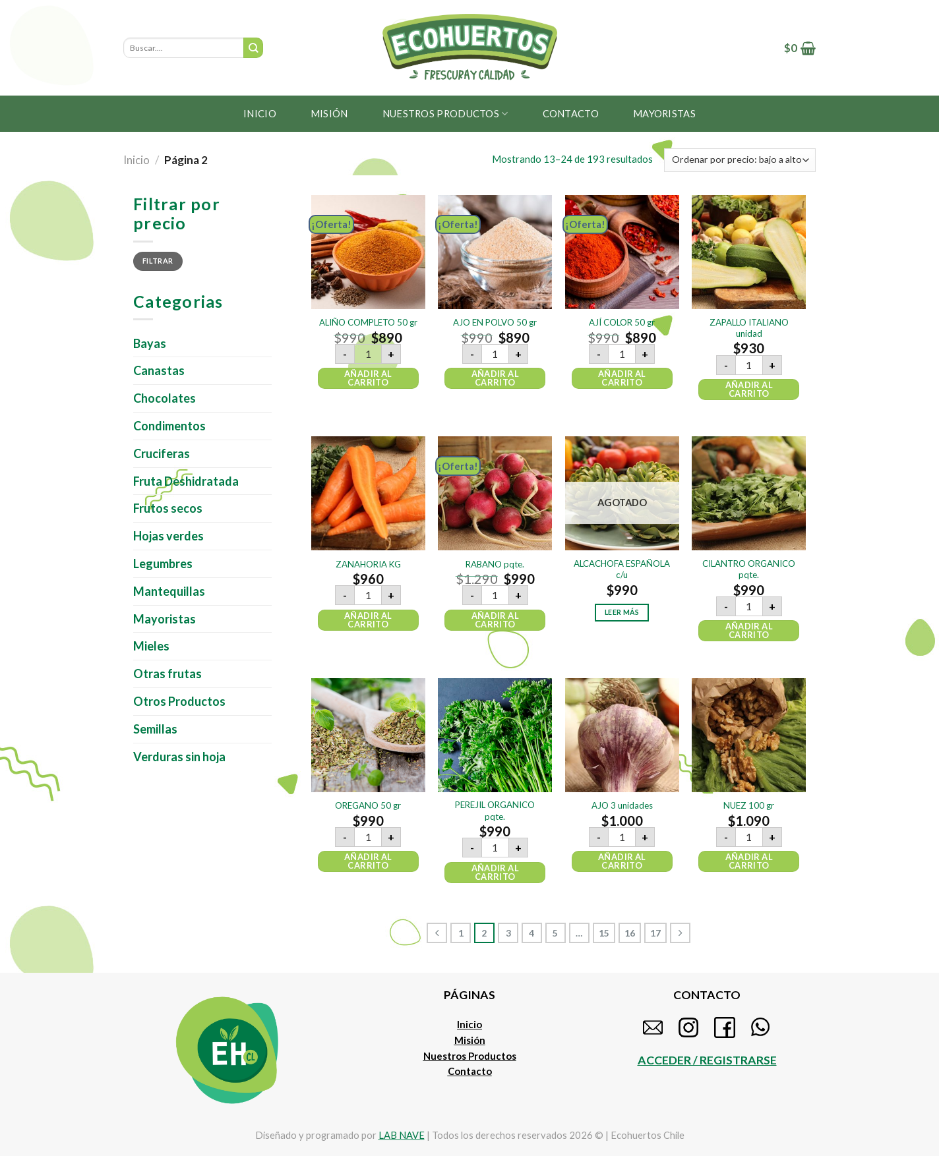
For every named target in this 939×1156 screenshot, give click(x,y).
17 (655, 933)
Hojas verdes (168, 536)
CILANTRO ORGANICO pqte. (748, 569)
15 (604, 933)
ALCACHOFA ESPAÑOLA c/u (622, 569)
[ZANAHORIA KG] (368, 493)
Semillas (155, 729)
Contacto (571, 113)
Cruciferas (161, 453)
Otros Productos (179, 701)
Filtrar (157, 260)
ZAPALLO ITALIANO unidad (749, 328)
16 (629, 933)
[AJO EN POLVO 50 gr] (495, 252)
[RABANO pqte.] (495, 493)
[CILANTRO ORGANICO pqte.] (749, 493)
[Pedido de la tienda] (740, 160)
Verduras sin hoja (179, 756)
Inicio (259, 113)
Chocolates (164, 398)
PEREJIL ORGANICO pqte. (495, 810)
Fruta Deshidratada (186, 481)
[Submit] (253, 48)
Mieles (151, 646)
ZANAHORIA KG (368, 564)
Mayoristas (164, 619)
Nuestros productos (445, 113)
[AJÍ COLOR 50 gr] (622, 252)
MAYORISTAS (664, 113)
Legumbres (163, 563)
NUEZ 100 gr (748, 805)
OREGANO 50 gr (368, 805)
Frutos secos (167, 508)
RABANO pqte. (495, 564)
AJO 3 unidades (622, 805)
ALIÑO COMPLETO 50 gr (368, 322)
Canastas (159, 370)
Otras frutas (167, 673)
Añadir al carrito (368, 378)
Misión (329, 113)
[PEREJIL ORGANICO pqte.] (495, 735)
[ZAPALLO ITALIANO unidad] (749, 252)
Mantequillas (169, 591)
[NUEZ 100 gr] (749, 735)
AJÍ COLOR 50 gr (622, 322)
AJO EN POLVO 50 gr (495, 322)
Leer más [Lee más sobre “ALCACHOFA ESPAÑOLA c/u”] (622, 612)
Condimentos (169, 426)
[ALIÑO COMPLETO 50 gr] (368, 252)
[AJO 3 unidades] (622, 735)
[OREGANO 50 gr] (368, 735)
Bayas (149, 343)
